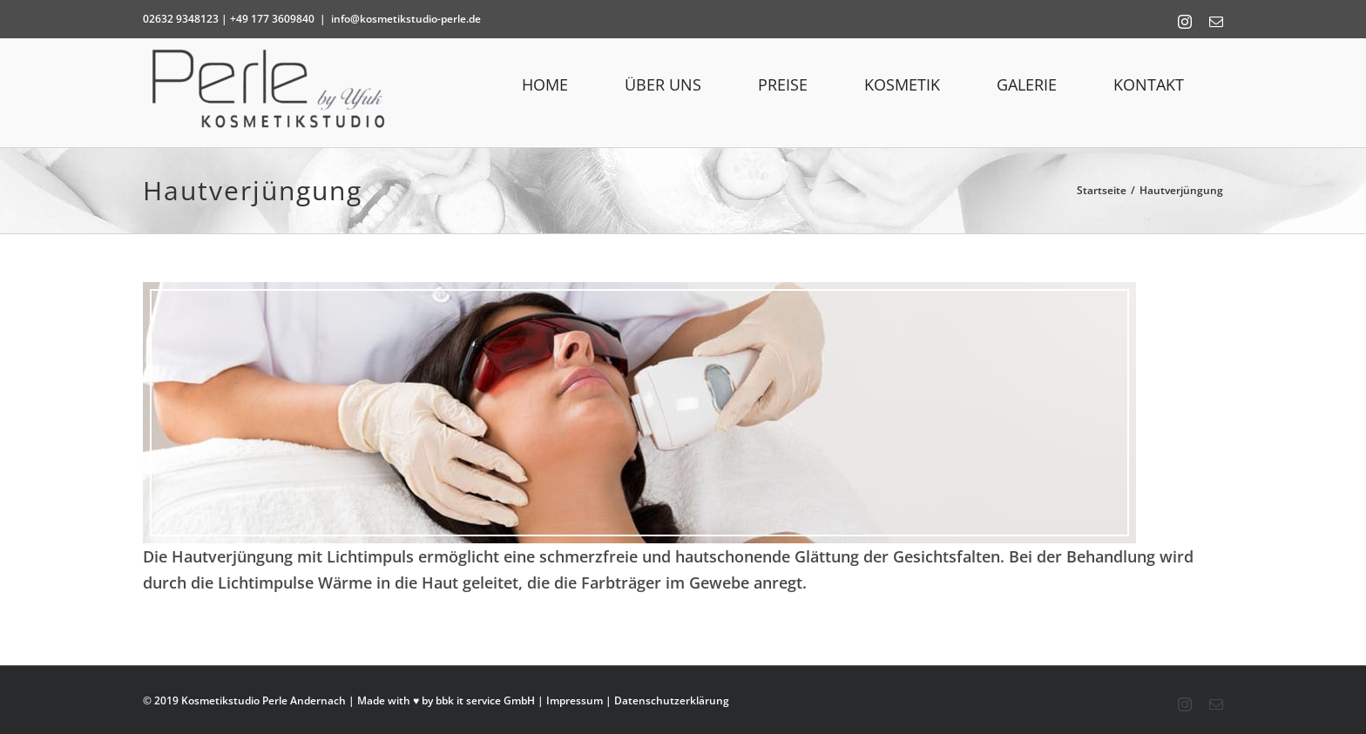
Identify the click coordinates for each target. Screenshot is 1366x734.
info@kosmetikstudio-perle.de (406, 18)
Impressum (574, 700)
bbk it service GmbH (485, 700)
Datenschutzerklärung (671, 700)
